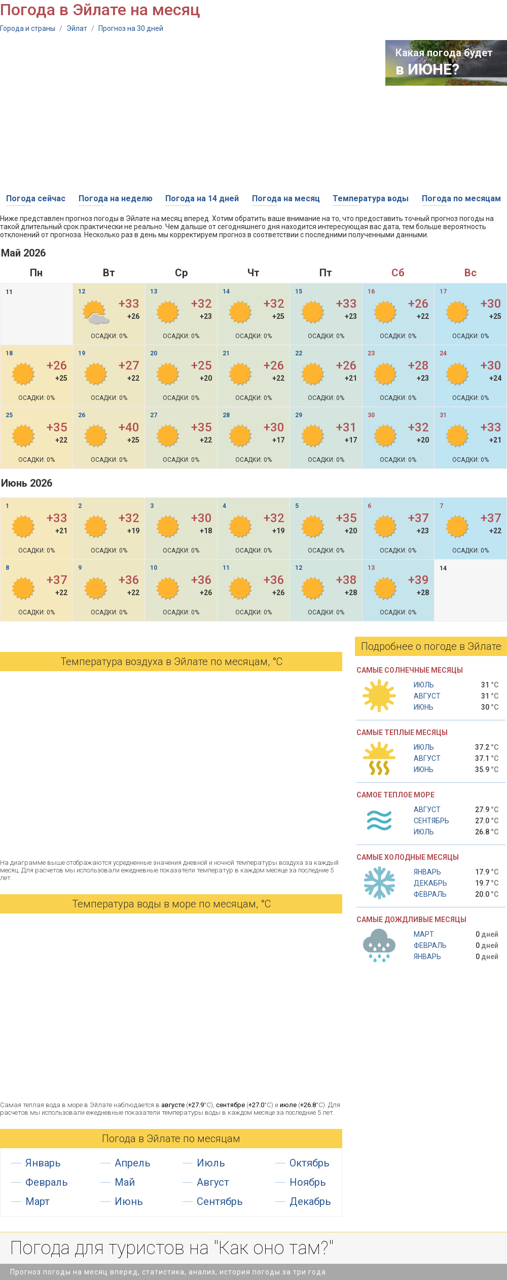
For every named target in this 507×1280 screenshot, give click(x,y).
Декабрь (310, 1201)
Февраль (46, 1182)
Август (213, 1182)
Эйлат (76, 28)
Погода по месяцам (461, 198)
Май (125, 1182)
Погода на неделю (116, 198)
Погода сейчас (35, 198)
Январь (43, 1163)
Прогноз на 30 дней (130, 28)
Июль (211, 1163)
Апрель (133, 1163)
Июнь (129, 1201)
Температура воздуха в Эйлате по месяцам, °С (171, 661)
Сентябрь (220, 1201)
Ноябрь (307, 1182)
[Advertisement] (130, 111)
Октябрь (309, 1163)
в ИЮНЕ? (427, 69)
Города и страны (27, 28)
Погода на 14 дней (202, 198)
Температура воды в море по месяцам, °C (171, 904)
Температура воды (371, 198)
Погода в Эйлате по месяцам (171, 1138)
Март (37, 1201)
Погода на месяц (286, 198)
